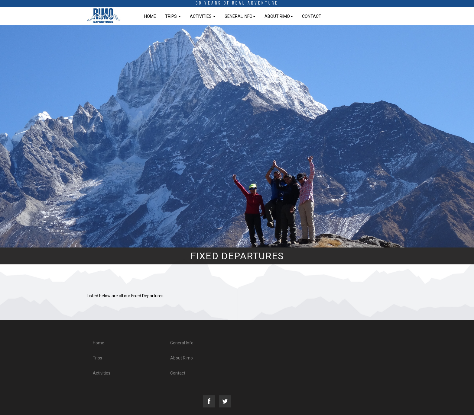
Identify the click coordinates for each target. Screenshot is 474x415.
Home (150, 16)
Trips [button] (173, 16)
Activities (101, 373)
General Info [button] (240, 16)
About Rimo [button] (279, 16)
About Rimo (181, 358)
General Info (181, 342)
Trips (97, 358)
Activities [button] (203, 16)
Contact (311, 16)
